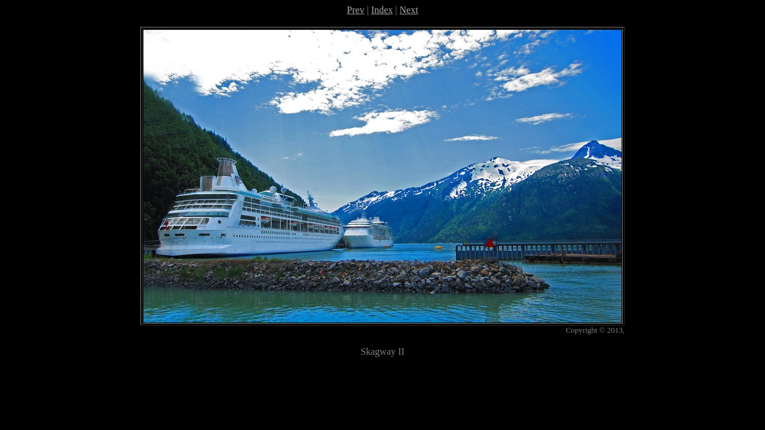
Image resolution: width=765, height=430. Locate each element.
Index (382, 10)
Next (409, 10)
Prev (355, 10)
